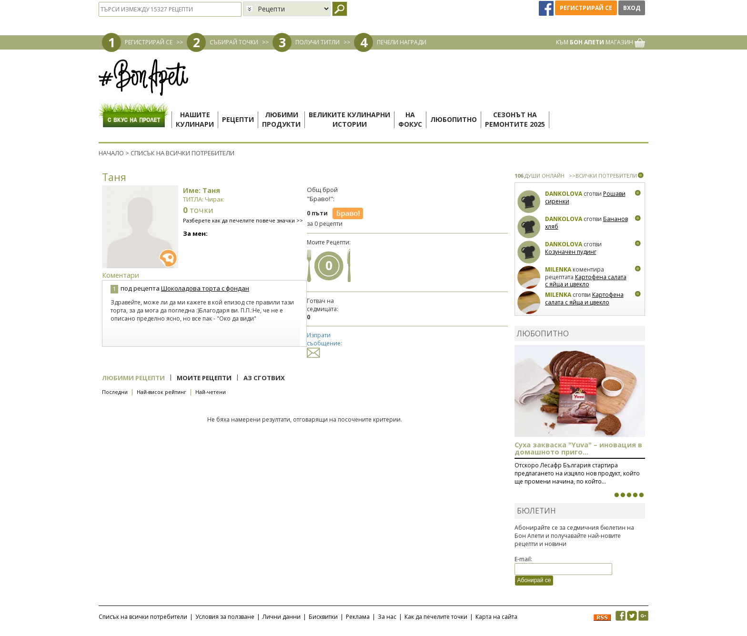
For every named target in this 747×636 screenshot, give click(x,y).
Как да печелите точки (435, 617)
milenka (558, 269)
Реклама (358, 617)
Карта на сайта (496, 617)
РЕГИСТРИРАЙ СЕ (148, 42)
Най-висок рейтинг (161, 391)
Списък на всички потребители (143, 617)
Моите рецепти (204, 378)
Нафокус (410, 119)
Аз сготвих (264, 378)
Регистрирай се (586, 8)
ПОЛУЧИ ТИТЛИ (317, 42)
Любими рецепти (133, 378)
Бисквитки (323, 617)
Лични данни (281, 617)
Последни (115, 391)
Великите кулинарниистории (349, 119)
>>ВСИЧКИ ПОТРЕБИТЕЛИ (603, 175)
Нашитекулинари (195, 119)
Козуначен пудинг (570, 252)
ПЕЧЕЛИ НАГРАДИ (401, 42)
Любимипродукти (281, 119)
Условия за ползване (224, 617)
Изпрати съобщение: (324, 343)
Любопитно (453, 119)
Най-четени (210, 391)
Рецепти (238, 119)
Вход (631, 8)
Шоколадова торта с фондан (205, 288)
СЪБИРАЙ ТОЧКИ (234, 42)
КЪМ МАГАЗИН (600, 42)
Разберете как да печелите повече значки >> (243, 220)
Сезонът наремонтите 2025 (515, 119)
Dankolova (563, 194)
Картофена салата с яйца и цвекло (585, 281)
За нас (387, 617)
